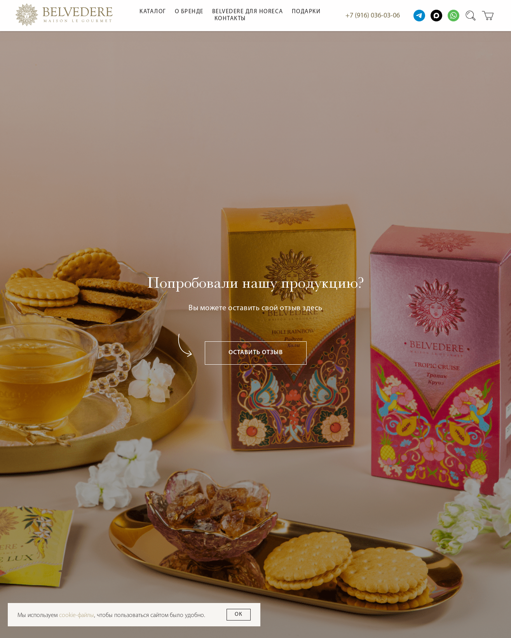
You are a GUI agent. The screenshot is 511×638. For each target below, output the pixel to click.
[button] (256, 353)
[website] (419, 15)
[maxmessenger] (436, 15)
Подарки (306, 12)
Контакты (230, 19)
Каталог (153, 12)
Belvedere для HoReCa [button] (247, 12)
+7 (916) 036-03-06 (372, 15)
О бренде (189, 12)
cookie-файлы (76, 615)
